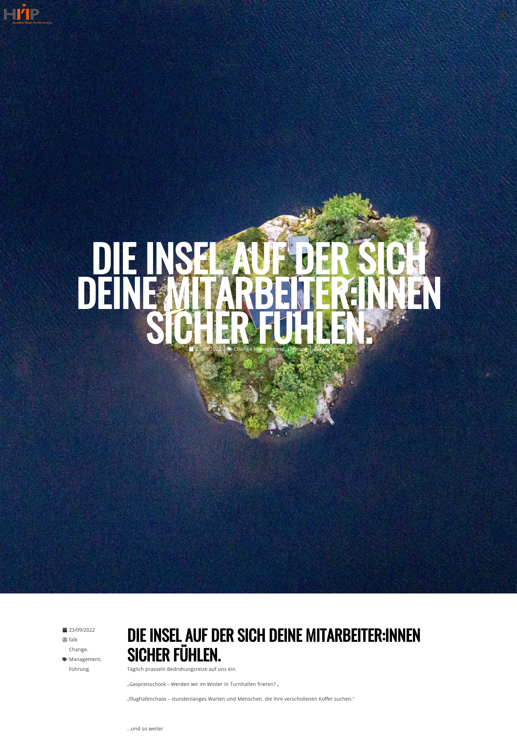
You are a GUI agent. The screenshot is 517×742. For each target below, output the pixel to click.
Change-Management (259, 348)
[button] (502, 14)
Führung (298, 348)
